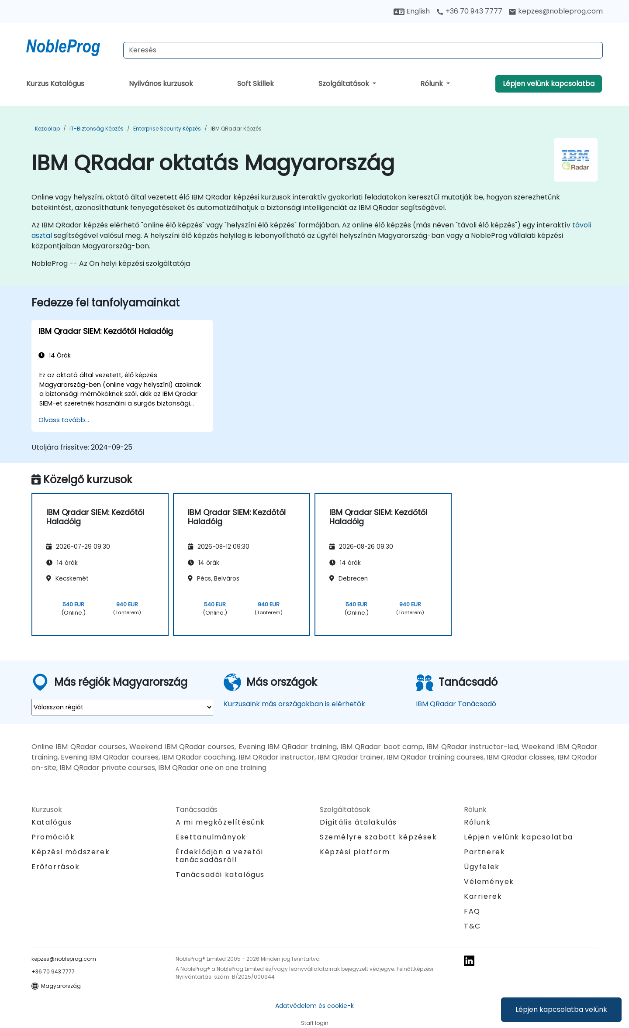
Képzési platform (355, 852)
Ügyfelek (482, 867)
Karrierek (483, 896)
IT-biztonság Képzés (96, 128)
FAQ (472, 911)
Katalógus (51, 822)
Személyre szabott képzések (378, 837)
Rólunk (432, 84)
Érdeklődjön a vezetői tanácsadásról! (219, 856)
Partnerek (484, 852)
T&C (472, 926)
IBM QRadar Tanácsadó (456, 704)
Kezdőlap (47, 128)
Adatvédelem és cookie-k (314, 1005)
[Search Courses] (363, 50)
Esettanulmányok (211, 837)
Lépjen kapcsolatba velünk (561, 1009)
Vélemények (489, 882)
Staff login (314, 1023)
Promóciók (53, 837)
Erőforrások (55, 867)
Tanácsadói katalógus (220, 875)
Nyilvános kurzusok (161, 84)
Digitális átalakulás (358, 822)
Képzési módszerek (70, 852)
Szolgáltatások (344, 84)
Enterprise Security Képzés (167, 128)
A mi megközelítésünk (220, 822)
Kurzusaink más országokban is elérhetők (294, 704)
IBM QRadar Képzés (236, 128)
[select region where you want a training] (122, 707)
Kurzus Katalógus (55, 84)
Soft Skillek (255, 84)
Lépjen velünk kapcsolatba (548, 84)
